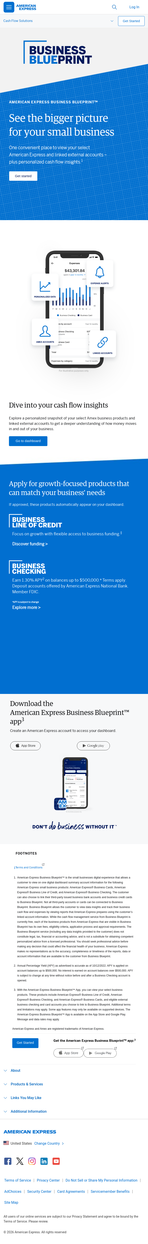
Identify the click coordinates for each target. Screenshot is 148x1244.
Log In (134, 7)
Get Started (131, 21)
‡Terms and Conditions (28, 867)
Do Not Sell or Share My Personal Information (101, 1180)
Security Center (39, 1191)
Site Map (11, 1202)
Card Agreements (71, 1191)
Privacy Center (48, 1180)
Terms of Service (17, 1180)
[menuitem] (59, 21)
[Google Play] (93, 746)
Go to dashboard (28, 441)
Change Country (49, 1143)
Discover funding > (30, 544)
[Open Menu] (9, 7)
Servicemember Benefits (110, 1191)
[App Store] (25, 746)
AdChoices (12, 1191)
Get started (23, 176)
